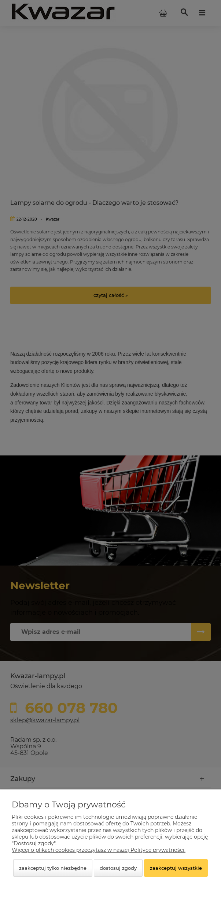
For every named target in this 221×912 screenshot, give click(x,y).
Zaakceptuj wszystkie (176, 868)
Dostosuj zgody (118, 868)
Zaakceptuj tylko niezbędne (52, 868)
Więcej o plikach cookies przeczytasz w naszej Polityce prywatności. (98, 850)
